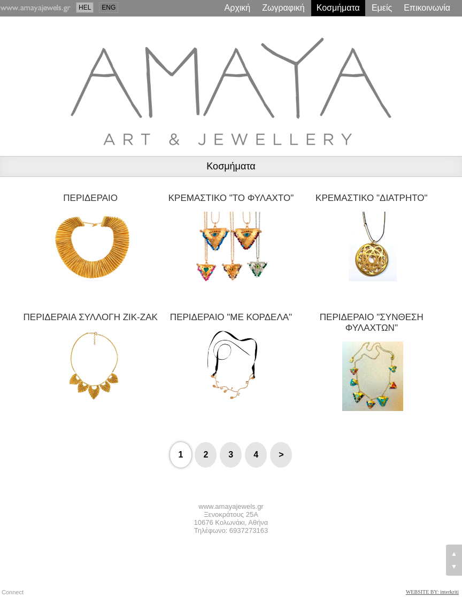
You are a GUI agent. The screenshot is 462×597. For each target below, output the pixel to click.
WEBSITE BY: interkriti (432, 592)
